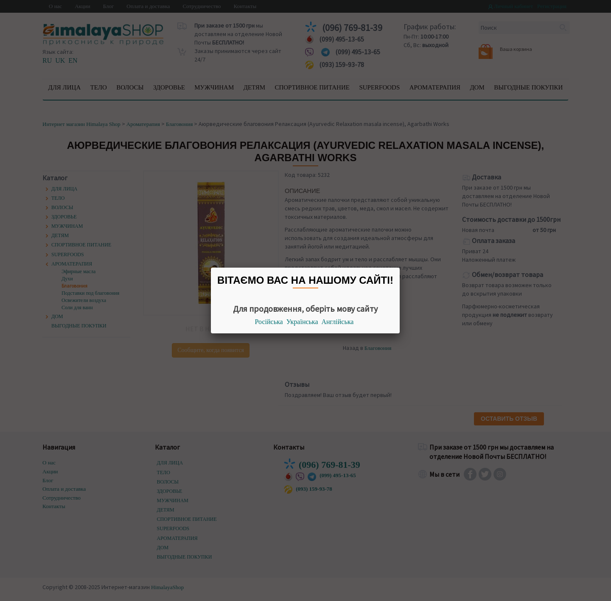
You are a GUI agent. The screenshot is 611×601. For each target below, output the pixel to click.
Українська (302, 321)
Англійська (338, 321)
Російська (269, 321)
